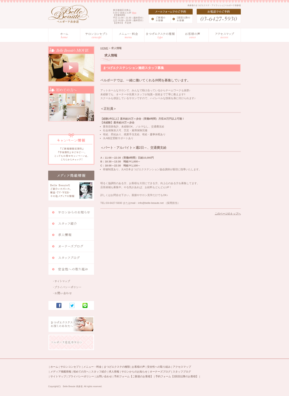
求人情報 (114, 371)
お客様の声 (138, 366)
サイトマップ (58, 376)
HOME (104, 48)
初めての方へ (81, 371)
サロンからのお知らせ (134, 371)
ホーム (54, 366)
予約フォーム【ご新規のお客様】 (133, 376)
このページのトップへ (228, 213)
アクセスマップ (182, 366)
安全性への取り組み (159, 366)
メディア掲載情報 (60, 371)
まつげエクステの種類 (117, 366)
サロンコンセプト (70, 366)
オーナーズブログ (160, 371)
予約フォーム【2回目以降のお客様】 (176, 376)
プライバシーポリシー (81, 376)
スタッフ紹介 (99, 371)
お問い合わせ (104, 376)
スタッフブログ (182, 371)
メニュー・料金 (92, 366)
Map (134, 12)
